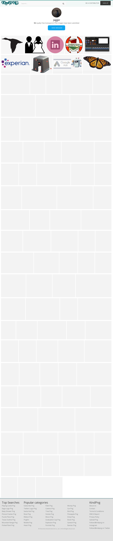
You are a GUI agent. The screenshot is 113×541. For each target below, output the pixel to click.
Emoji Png (71, 517)
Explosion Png (51, 523)
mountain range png (9, 523)
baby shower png (8, 511)
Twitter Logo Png (30, 508)
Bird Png (70, 511)
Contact (92, 508)
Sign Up (105, 3)
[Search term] (43, 3)
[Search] (63, 3)
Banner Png (71, 525)
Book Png (71, 520)
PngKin (26, 520)
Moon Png (49, 517)
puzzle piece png (8, 517)
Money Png (71, 506)
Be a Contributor (92, 3)
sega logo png (7, 508)
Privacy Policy (94, 517)
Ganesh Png (71, 523)
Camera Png (50, 508)
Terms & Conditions (96, 511)
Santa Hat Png (29, 511)
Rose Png (27, 514)
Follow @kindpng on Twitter (99, 528)
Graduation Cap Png (53, 520)
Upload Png (93, 520)
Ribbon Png (28, 517)
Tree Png (49, 511)
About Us (92, 506)
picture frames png (9, 514)
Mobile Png (28, 523)
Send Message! (56, 28)
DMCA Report (94, 514)
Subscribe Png (29, 506)
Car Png (70, 508)
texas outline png (8, 520)
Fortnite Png (50, 525)
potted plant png (8, 525)
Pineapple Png (72, 514)
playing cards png (8, 506)
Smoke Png (50, 514)
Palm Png (49, 506)
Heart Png (27, 525)
